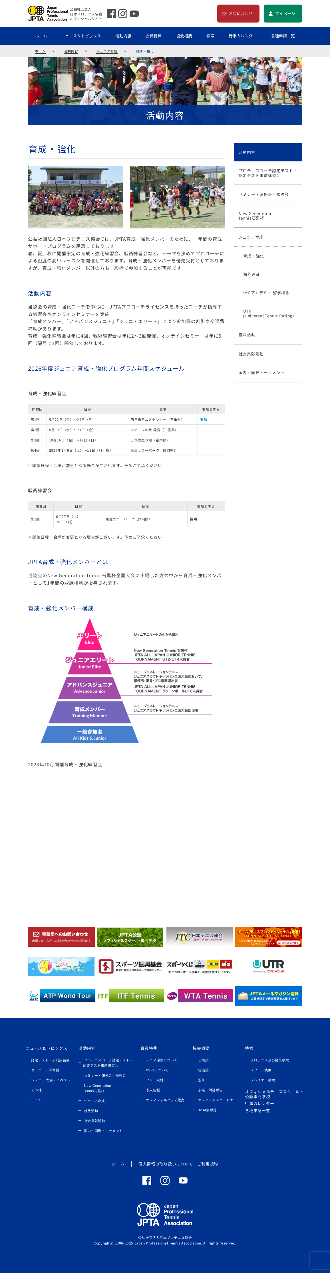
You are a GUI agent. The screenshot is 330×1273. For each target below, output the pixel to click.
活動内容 (123, 35)
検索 (210, 35)
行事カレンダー (243, 35)
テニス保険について (162, 1059)
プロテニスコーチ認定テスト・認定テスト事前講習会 (108, 1062)
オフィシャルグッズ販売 (165, 1099)
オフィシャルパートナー (217, 1099)
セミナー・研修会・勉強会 (105, 1075)
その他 (36, 1089)
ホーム (41, 35)
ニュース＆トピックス (81, 35)
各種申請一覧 (283, 35)
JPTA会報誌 (207, 1109)
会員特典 (154, 35)
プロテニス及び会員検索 (269, 1059)
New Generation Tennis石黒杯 (97, 1088)
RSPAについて (157, 1069)
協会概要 (184, 35)
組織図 (203, 1069)
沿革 (201, 1079)
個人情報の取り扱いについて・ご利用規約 (178, 1164)
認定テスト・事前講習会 (50, 1059)
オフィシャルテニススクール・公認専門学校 (274, 1094)
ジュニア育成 (107, 50)
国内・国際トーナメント (103, 1130)
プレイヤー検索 (262, 1079)
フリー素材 (155, 1079)
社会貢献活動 (94, 1120)
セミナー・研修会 (45, 1069)
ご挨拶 (203, 1059)
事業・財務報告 (210, 1089)
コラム (36, 1099)
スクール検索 (260, 1069)
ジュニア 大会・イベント (51, 1079)
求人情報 (153, 1089)
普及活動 (91, 1110)
